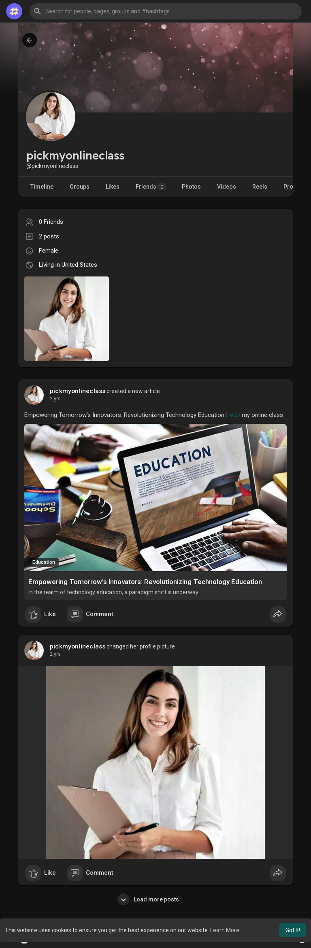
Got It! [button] (292, 930)
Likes (112, 186)
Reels (259, 186)
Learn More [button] (224, 930)
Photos (191, 186)
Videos (226, 186)
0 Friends (51, 221)
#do (234, 415)
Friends (151, 186)
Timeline (41, 186)
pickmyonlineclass (77, 391)
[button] (166, 11)
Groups (79, 186)
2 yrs (55, 399)
